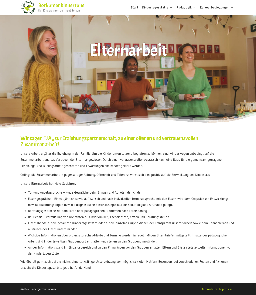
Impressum (225, 289)
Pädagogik (186, 7)
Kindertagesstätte (157, 7)
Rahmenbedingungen (217, 7)
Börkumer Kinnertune (61, 5)
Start (134, 7)
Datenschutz (209, 289)
